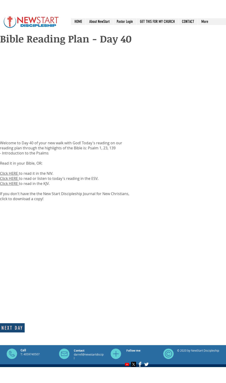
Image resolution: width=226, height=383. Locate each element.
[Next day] (12, 327)
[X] (133, 364)
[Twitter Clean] (146, 364)
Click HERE (9, 173)
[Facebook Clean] (140, 364)
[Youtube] (127, 364)
